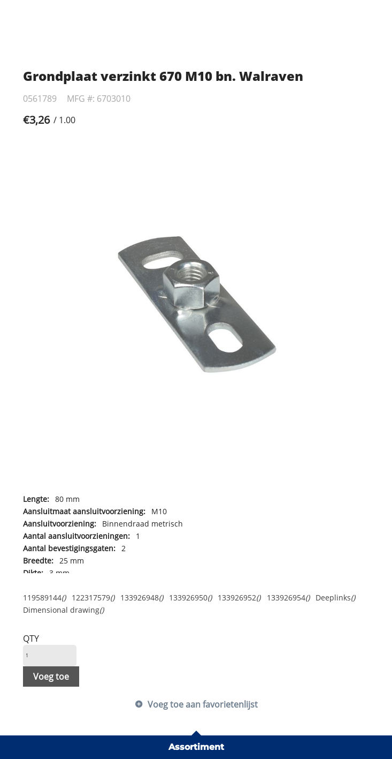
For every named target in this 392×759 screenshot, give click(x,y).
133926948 (141, 597)
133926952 (239, 597)
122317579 (93, 597)
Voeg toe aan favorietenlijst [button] (203, 704)
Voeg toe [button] (51, 676)
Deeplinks (335, 597)
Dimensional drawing (63, 610)
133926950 (190, 597)
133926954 (288, 597)
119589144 (44, 597)
